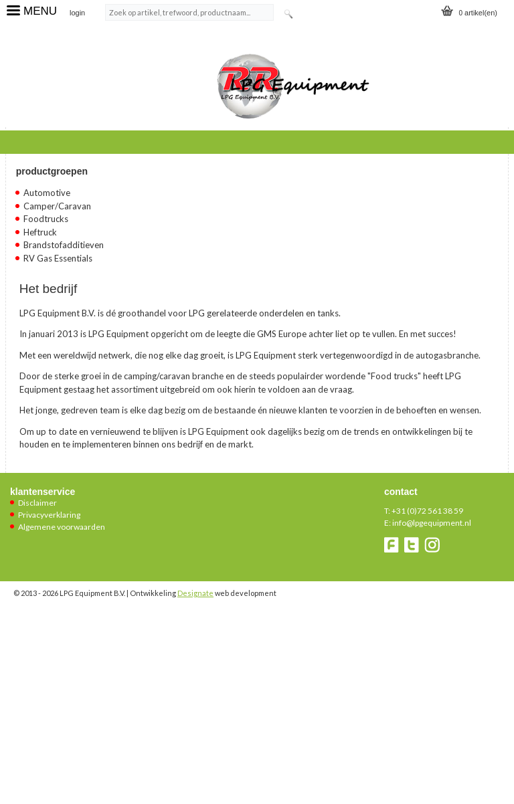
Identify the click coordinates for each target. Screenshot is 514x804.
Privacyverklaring (49, 515)
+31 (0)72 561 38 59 (427, 511)
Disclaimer (37, 503)
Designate (195, 593)
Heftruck (40, 232)
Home (30, 140)
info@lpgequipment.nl (431, 523)
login (77, 13)
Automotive (46, 192)
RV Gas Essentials (57, 258)
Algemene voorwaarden (61, 527)
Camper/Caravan (57, 206)
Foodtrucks (45, 218)
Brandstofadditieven (63, 244)
